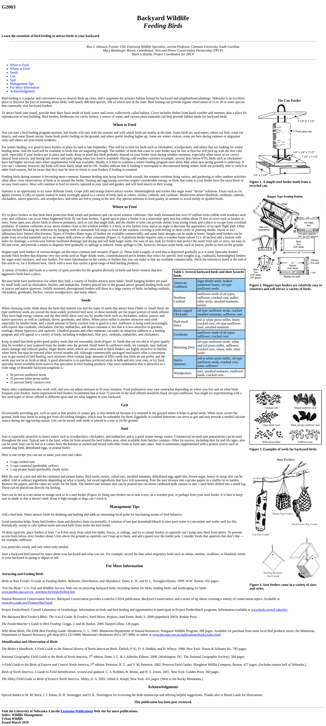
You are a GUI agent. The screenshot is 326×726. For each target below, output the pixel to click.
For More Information (24, 87)
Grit (12, 76)
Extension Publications (77, 711)
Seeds (14, 72)
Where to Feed (20, 68)
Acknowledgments (22, 91)
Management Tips (22, 83)
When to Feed (19, 65)
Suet (13, 80)
